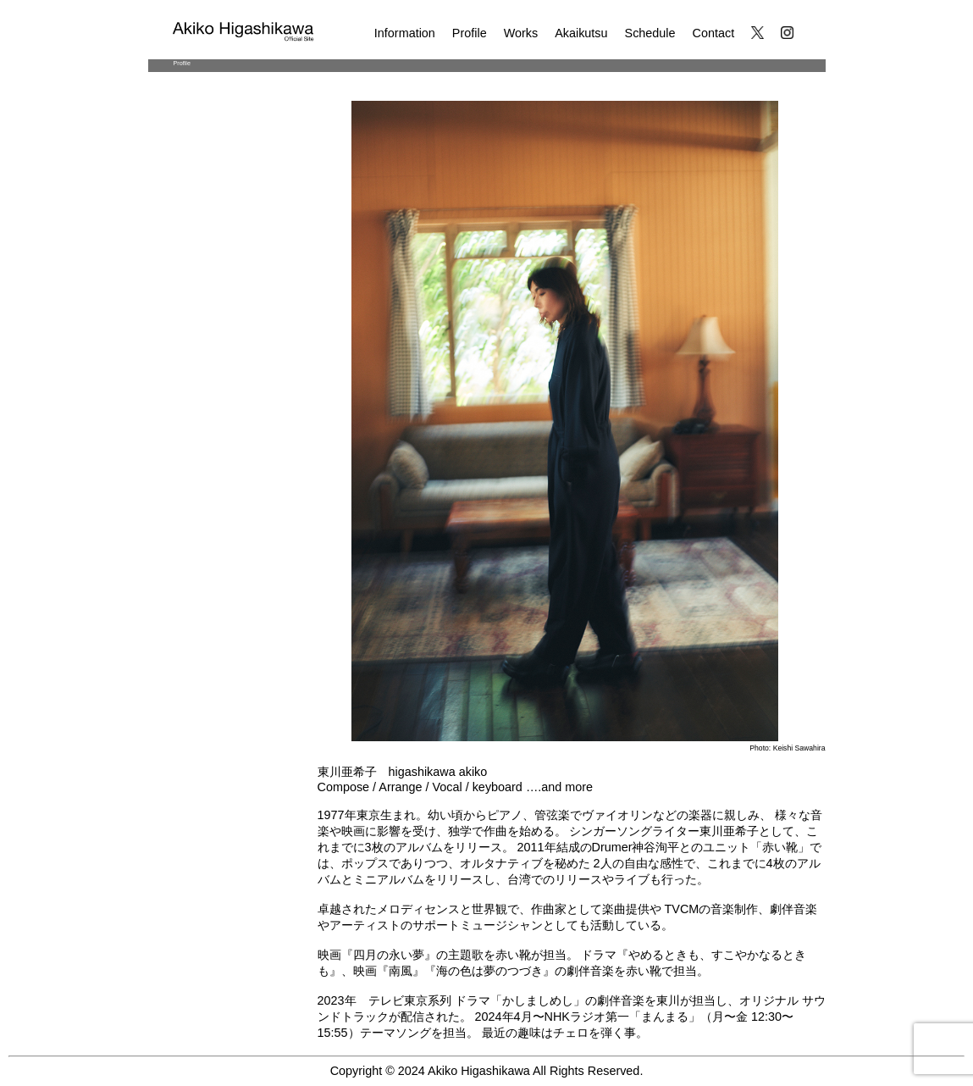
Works (521, 33)
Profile (469, 33)
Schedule (650, 33)
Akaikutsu (581, 33)
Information (404, 33)
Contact (714, 33)
